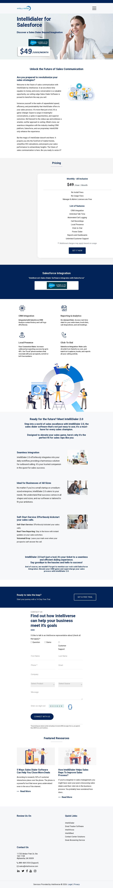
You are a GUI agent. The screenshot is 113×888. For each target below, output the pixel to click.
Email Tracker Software (74, 826)
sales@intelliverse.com (27, 866)
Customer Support (62, 647)
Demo (48, 642)
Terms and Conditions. (42, 728)
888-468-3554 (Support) (27, 863)
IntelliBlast (69, 833)
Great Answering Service (75, 840)
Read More (25, 791)
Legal (70, 884)
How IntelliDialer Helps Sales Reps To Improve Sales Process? (73, 772)
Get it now (77, 250)
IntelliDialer (69, 823)
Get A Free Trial (85, 597)
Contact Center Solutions (75, 837)
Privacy (77, 884)
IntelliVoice (69, 830)
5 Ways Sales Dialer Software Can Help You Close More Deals (33, 771)
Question (36, 642)
